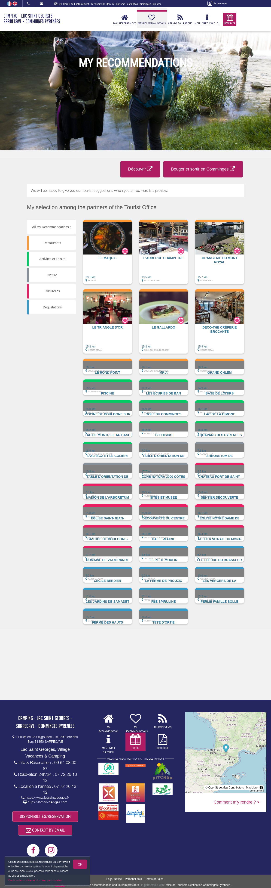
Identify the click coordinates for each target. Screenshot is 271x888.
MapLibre (252, 787)
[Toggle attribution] (261, 787)
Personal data (133, 879)
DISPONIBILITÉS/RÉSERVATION (45, 816)
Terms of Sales (154, 879)
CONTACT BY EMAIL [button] (45, 830)
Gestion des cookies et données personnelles (35, 880)
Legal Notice (114, 879)
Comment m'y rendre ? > (236, 802)
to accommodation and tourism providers (114, 885)
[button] (107, 254)
